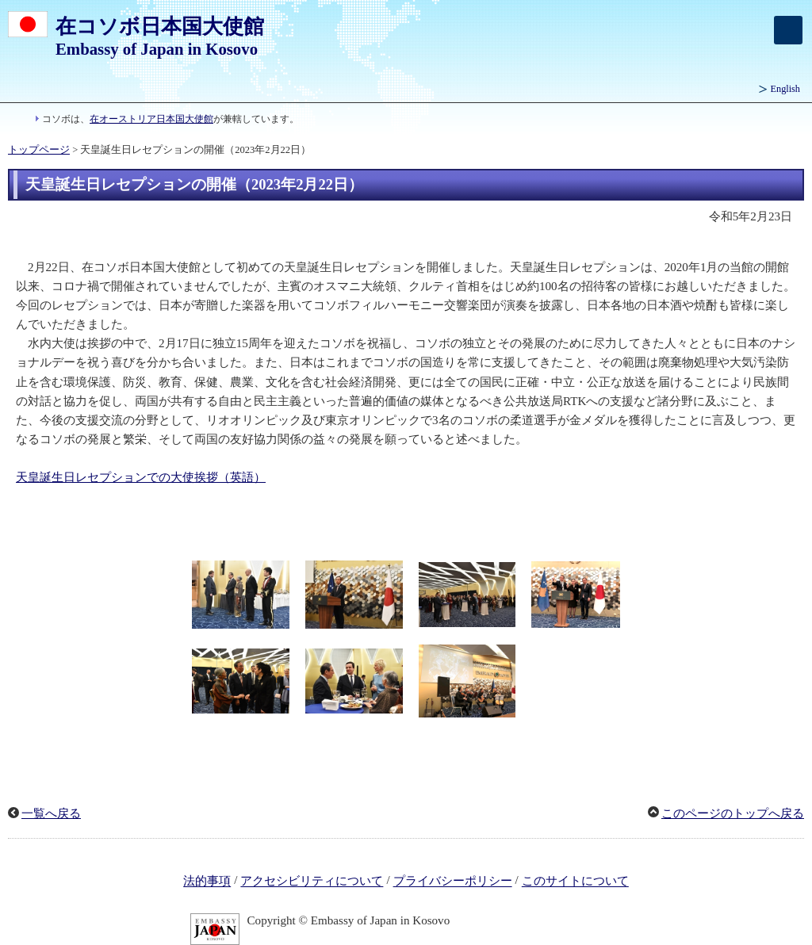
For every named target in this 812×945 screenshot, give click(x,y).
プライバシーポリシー (452, 881)
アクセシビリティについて (311, 881)
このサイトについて (575, 881)
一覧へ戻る (51, 813)
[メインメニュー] (788, 30)
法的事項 (207, 881)
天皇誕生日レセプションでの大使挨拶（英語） (141, 477)
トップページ (39, 149)
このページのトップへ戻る (732, 813)
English (785, 88)
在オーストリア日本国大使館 (151, 118)
